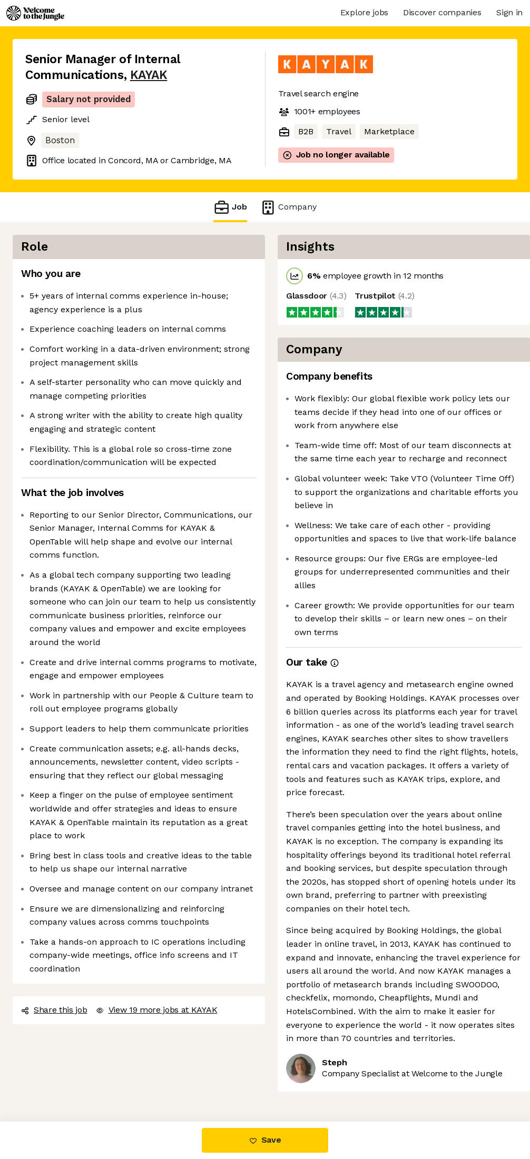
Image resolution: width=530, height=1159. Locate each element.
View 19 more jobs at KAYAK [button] (157, 1010)
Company (288, 207)
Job (230, 207)
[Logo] (35, 13)
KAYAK (149, 75)
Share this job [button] (54, 1010)
